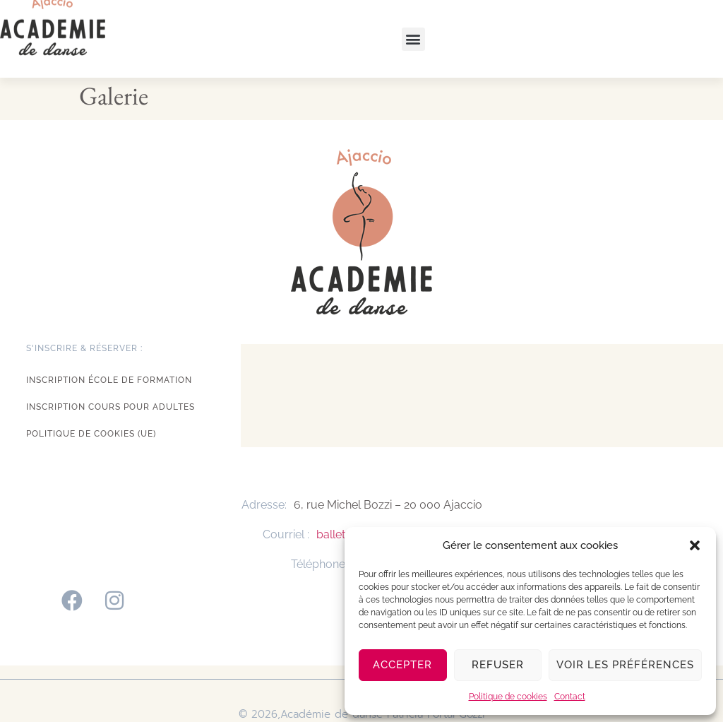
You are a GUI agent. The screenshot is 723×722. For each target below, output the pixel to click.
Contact (569, 697)
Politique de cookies (508, 697)
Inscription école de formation (109, 380)
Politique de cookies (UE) (91, 434)
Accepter (402, 664)
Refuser (498, 664)
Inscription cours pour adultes (110, 407)
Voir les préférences (625, 664)
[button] (695, 545)
